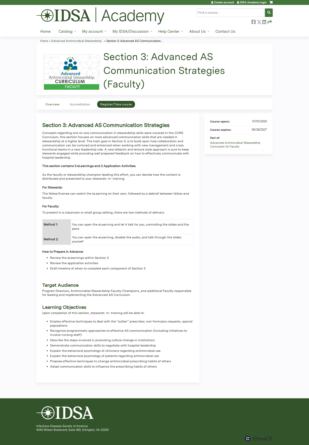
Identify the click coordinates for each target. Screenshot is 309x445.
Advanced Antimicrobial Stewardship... (77, 41)
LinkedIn (264, 21)
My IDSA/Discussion (131, 31)
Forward (269, 21)
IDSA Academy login (253, 2)
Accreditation (80, 104)
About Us (197, 31)
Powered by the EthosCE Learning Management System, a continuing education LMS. (259, 438)
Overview (52, 104)
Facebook (253, 21)
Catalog (66, 31)
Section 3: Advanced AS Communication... (134, 41)
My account (92, 31)
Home (45, 31)
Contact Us (225, 31)
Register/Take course (116, 104)
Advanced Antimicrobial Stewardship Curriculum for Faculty (235, 144)
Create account (224, 2)
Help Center (169, 31)
